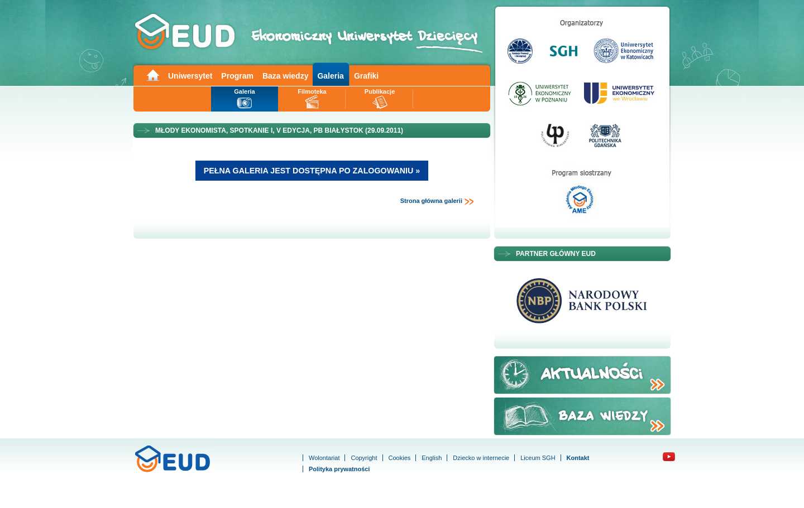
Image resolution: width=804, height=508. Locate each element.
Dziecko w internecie (481, 457)
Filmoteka (312, 91)
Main (152, 74)
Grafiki (366, 75)
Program (237, 75)
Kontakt (578, 457)
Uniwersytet (190, 75)
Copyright (364, 457)
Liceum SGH (537, 457)
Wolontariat (324, 457)
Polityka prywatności (339, 469)
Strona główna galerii (437, 201)
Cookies (400, 457)
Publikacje (380, 91)
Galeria (330, 75)
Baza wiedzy (285, 75)
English (432, 457)
